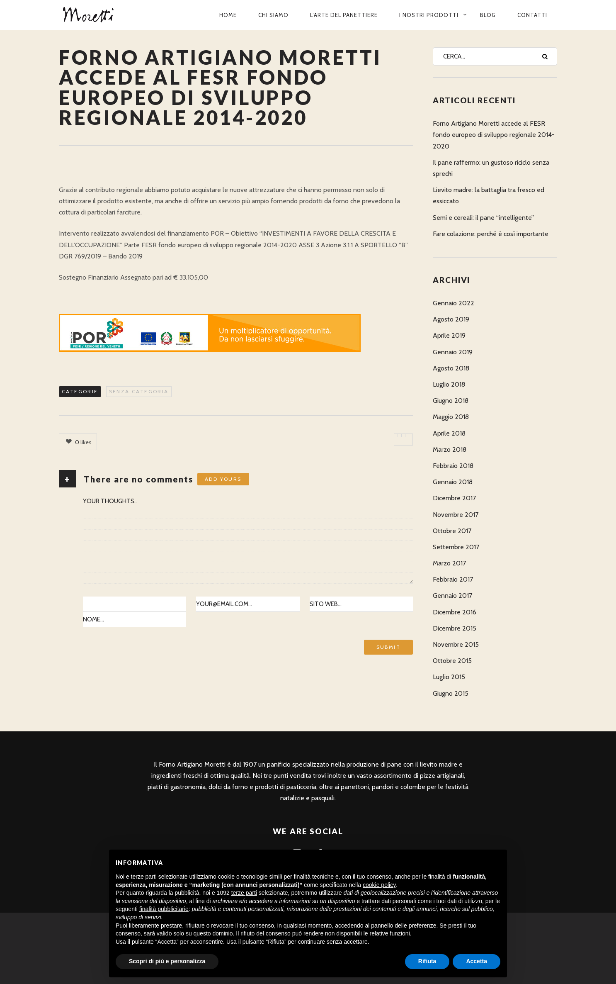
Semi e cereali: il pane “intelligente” (483, 218)
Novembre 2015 (456, 644)
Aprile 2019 (449, 335)
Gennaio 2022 (453, 303)
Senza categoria (139, 391)
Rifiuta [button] (427, 961)
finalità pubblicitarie (164, 909)
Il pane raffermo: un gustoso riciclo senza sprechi (491, 168)
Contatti (532, 15)
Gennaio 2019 (453, 352)
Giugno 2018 (450, 400)
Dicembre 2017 (454, 498)
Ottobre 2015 (452, 661)
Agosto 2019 (451, 319)
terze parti (244, 892)
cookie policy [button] (379, 885)
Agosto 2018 (451, 368)
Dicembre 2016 (454, 612)
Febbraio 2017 (453, 579)
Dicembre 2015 (454, 628)
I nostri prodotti (428, 15)
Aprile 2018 (449, 433)
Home (228, 15)
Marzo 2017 (449, 563)
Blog (488, 15)
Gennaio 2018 (453, 482)
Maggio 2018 (451, 417)
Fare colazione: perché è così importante (490, 234)
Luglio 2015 (449, 677)
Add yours (223, 479)
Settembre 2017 (456, 547)
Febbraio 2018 (453, 466)
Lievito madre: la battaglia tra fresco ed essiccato (488, 195)
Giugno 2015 (450, 693)
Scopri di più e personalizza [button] (167, 961)
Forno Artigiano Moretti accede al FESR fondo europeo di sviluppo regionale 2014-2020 (494, 134)
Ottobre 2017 (452, 531)
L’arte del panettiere (344, 15)
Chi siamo (273, 15)
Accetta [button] (476, 961)
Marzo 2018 (449, 449)
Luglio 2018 (449, 384)
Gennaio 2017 (452, 595)
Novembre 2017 (455, 515)
